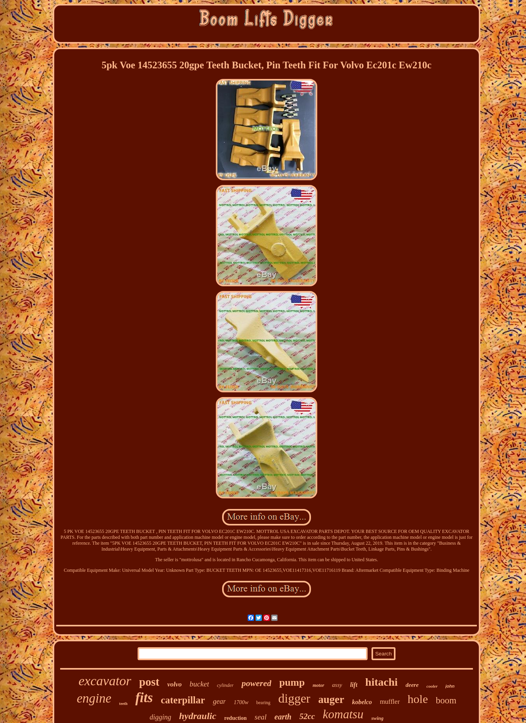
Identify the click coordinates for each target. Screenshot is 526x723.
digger (294, 698)
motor (318, 685)
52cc (307, 716)
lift (353, 684)
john (449, 686)
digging (160, 717)
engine (94, 698)
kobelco (362, 702)
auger (331, 699)
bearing (263, 702)
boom (446, 700)
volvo (174, 684)
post (149, 681)
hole (418, 698)
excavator (105, 681)
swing (377, 718)
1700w (241, 702)
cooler (432, 686)
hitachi (381, 682)
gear (219, 701)
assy (337, 685)
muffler (390, 701)
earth (282, 716)
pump (292, 682)
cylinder (225, 685)
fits (144, 697)
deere (412, 685)
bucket (199, 684)
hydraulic (197, 716)
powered (256, 683)
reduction (235, 718)
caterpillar (183, 700)
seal (260, 717)
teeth (123, 703)
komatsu (343, 714)
